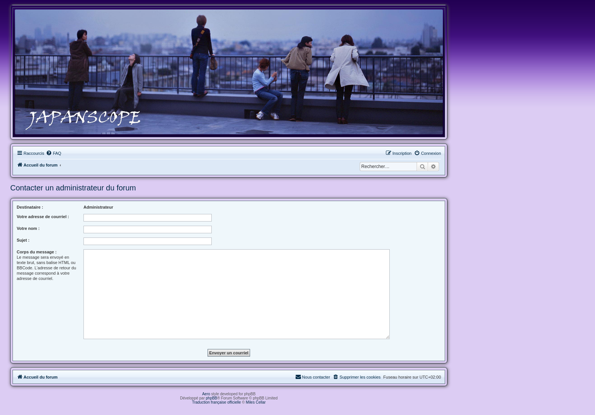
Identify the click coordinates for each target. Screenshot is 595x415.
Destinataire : (30, 207)
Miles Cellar (256, 402)
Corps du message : (37, 252)
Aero (206, 394)
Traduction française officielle (216, 402)
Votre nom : (28, 228)
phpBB (211, 398)
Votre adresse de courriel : (43, 216)
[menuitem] (53, 153)
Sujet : (23, 240)
